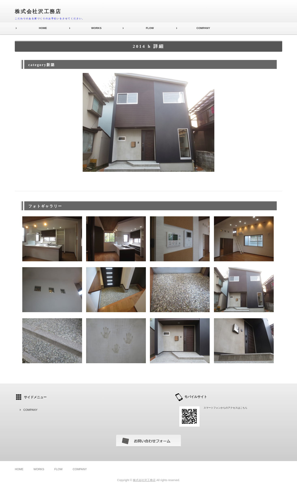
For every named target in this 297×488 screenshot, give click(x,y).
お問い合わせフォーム (148, 441)
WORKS (96, 28)
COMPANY (203, 28)
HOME (43, 28)
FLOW (150, 28)
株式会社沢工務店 (144, 480)
